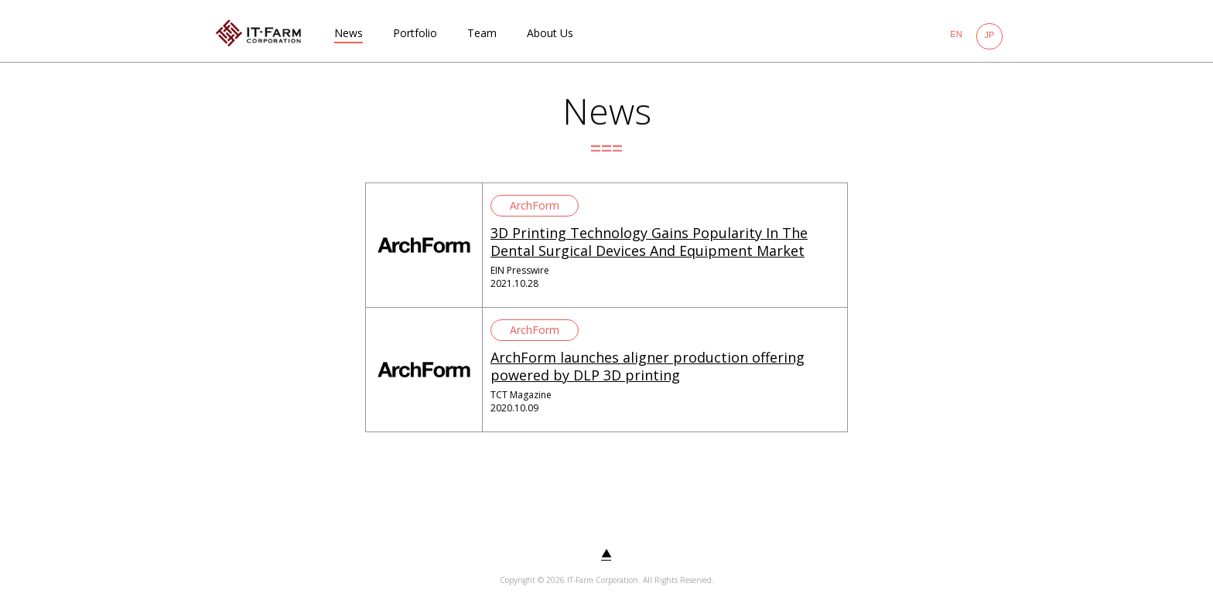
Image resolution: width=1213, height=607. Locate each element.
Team (482, 33)
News (348, 33)
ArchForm (534, 205)
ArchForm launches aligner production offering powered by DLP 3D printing (647, 366)
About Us (550, 33)
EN (956, 34)
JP (990, 34)
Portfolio (415, 33)
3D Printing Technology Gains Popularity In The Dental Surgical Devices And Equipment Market (649, 241)
